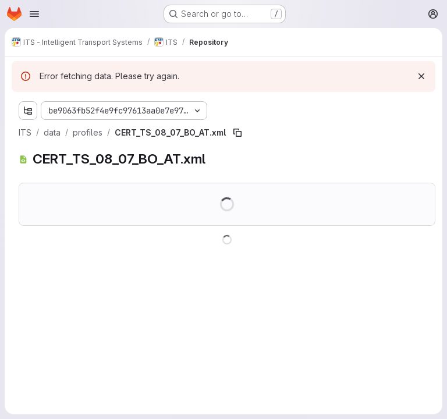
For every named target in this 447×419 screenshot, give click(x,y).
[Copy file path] (237, 132)
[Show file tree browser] (28, 110)
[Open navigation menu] (34, 14)
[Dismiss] (421, 76)
